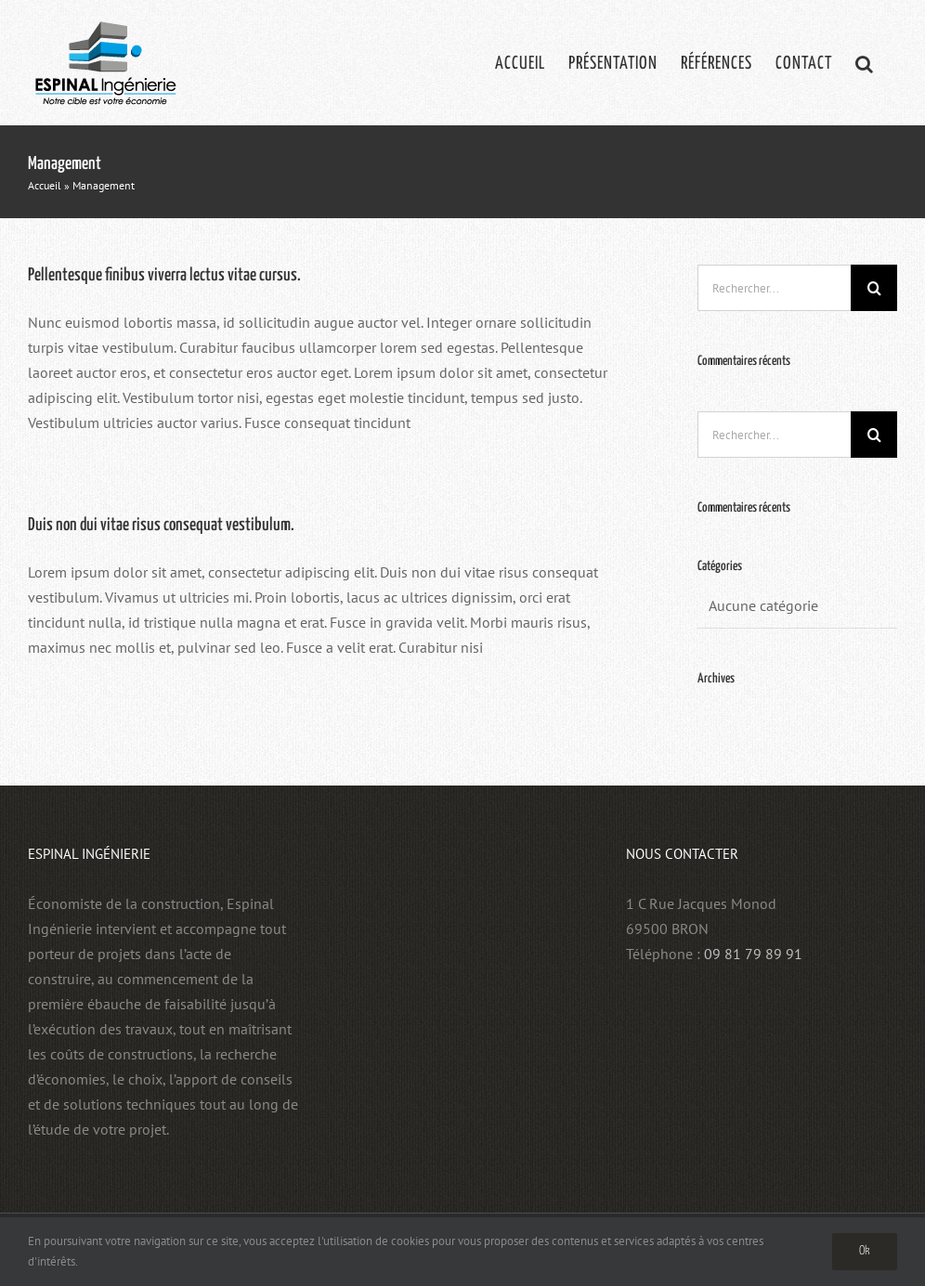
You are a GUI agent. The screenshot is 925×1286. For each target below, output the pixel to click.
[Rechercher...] (774, 288)
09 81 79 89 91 (753, 953)
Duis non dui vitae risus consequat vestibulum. (161, 525)
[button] (864, 62)
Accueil (44, 185)
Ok (864, 1251)
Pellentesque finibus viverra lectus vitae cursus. (164, 275)
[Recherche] (874, 288)
